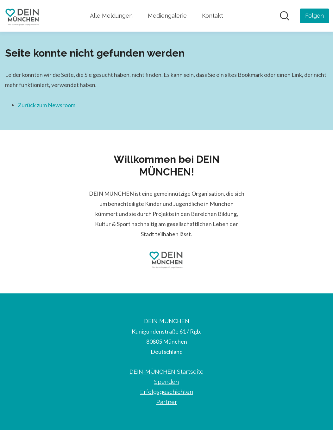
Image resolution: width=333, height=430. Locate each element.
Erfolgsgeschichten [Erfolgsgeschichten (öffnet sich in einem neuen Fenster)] (166, 392)
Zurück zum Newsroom (46, 104)
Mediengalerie (167, 15)
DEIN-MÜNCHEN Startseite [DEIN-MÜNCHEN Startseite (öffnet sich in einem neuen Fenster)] (166, 371)
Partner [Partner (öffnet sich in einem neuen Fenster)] (166, 402)
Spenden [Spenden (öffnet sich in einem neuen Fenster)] (166, 381)
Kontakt (212, 15)
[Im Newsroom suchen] (285, 16)
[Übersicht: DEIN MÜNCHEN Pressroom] (22, 16)
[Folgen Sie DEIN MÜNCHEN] (314, 16)
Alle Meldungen (111, 15)
